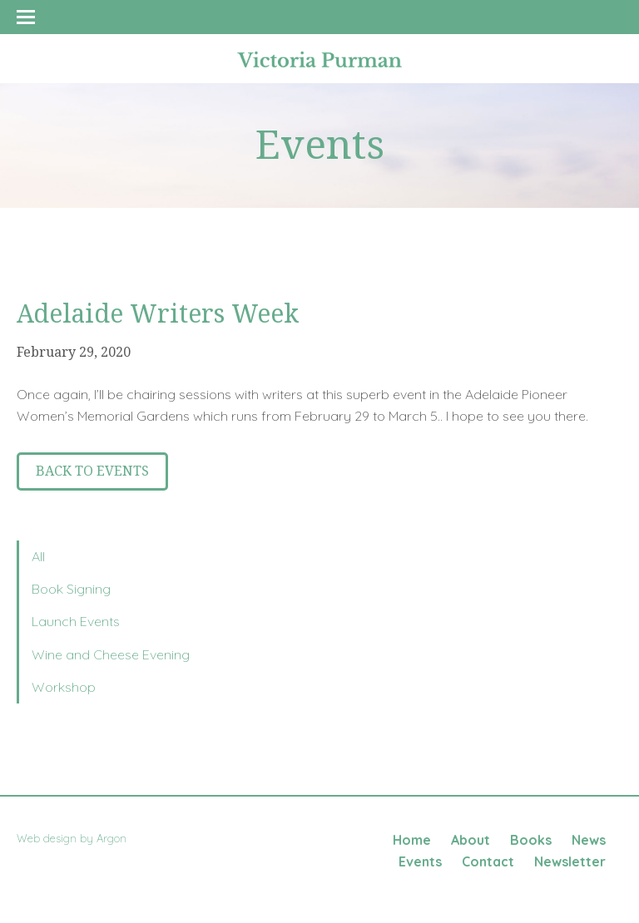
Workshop (64, 687)
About (470, 840)
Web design (47, 838)
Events (420, 861)
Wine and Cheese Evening (111, 654)
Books (531, 840)
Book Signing (71, 588)
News (589, 840)
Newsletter (570, 861)
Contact (488, 861)
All (38, 556)
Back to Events (92, 471)
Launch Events (76, 621)
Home (412, 840)
